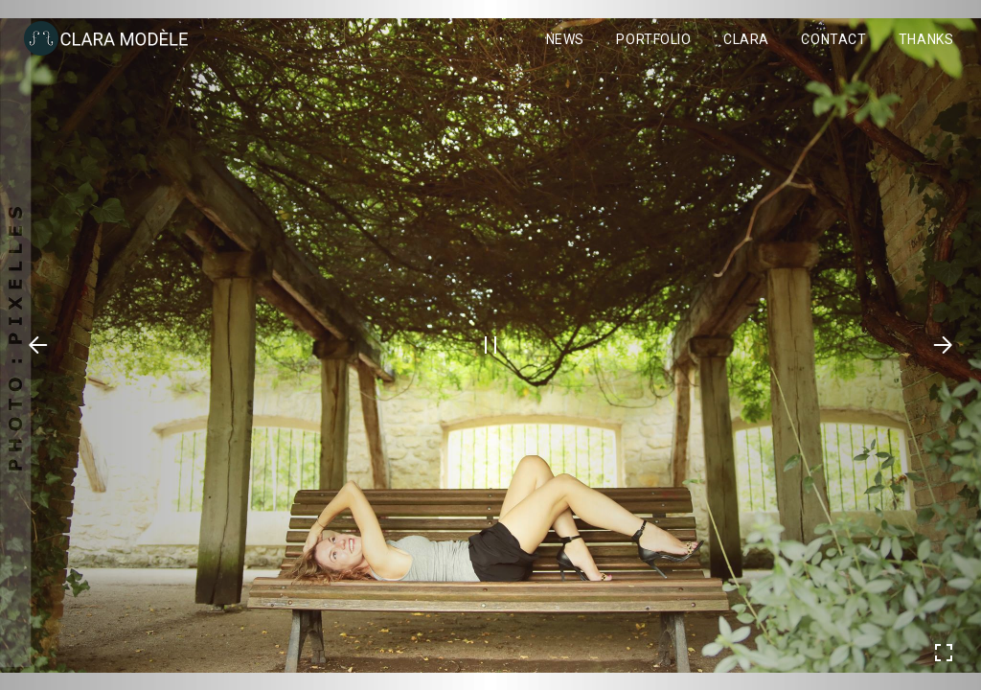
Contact (833, 39)
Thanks (926, 39)
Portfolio (653, 39)
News (565, 39)
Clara (746, 39)
